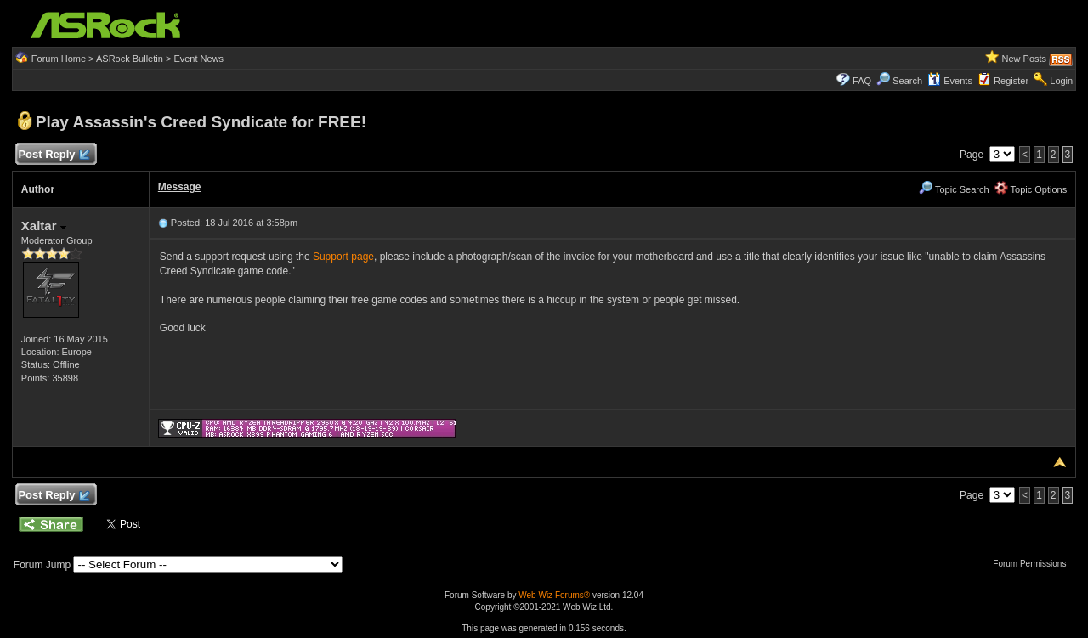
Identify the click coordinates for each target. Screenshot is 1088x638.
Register (1011, 81)
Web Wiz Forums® (554, 595)
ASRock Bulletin (129, 59)
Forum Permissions (1033, 563)
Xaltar (43, 225)
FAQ (862, 81)
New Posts (1024, 59)
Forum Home (58, 59)
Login (1061, 81)
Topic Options (1031, 189)
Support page (343, 257)
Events (949, 81)
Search (907, 81)
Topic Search (954, 189)
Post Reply (53, 155)
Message (179, 187)
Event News (198, 59)
